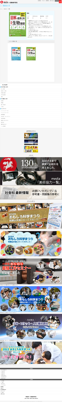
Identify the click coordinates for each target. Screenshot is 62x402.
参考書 (2, 100)
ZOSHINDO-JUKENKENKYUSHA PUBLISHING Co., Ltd (30, 401)
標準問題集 (3, 114)
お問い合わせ (52, 0)
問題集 (2, 102)
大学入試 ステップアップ (5, 116)
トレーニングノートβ (4, 110)
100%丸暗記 (3, 118)
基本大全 (2, 122)
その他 (2, 106)
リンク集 (2, 392)
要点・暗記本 (3, 104)
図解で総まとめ (3, 124)
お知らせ (2, 388)
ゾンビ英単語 (3, 126)
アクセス (43, 0)
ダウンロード (58, 0)
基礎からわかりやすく (5, 120)
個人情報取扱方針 (3, 389)
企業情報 (39, 0)
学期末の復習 (3, 92)
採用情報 (47, 0)
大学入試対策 (3, 94)
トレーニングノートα (4, 112)
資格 (2, 96)
